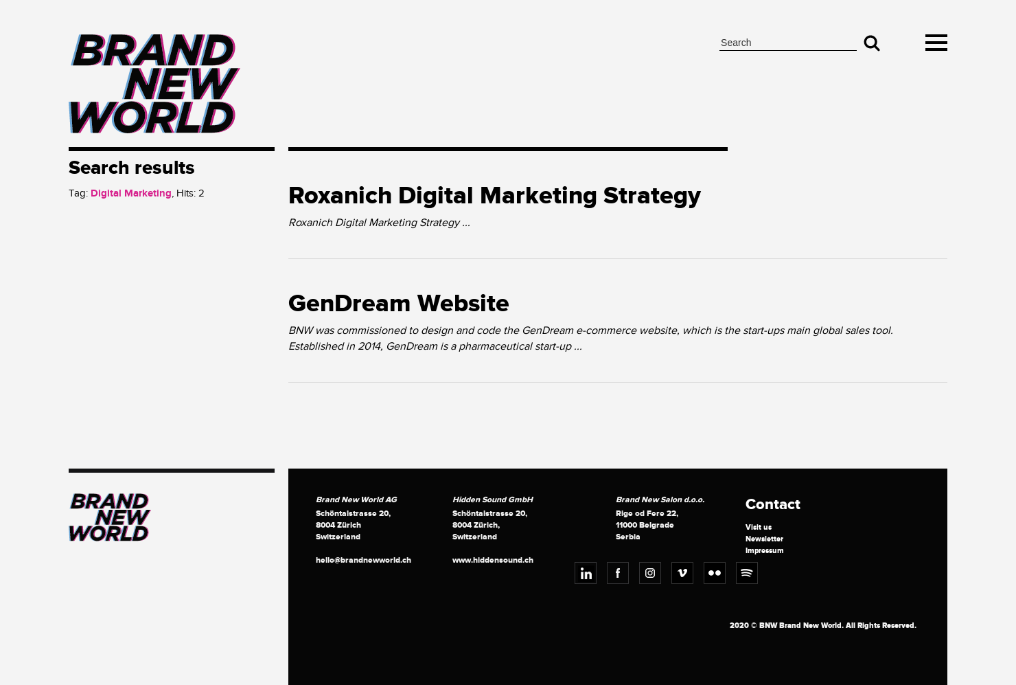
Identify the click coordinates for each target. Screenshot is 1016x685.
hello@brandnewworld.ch (363, 560)
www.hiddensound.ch (492, 560)
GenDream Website (398, 304)
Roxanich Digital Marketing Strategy (494, 196)
